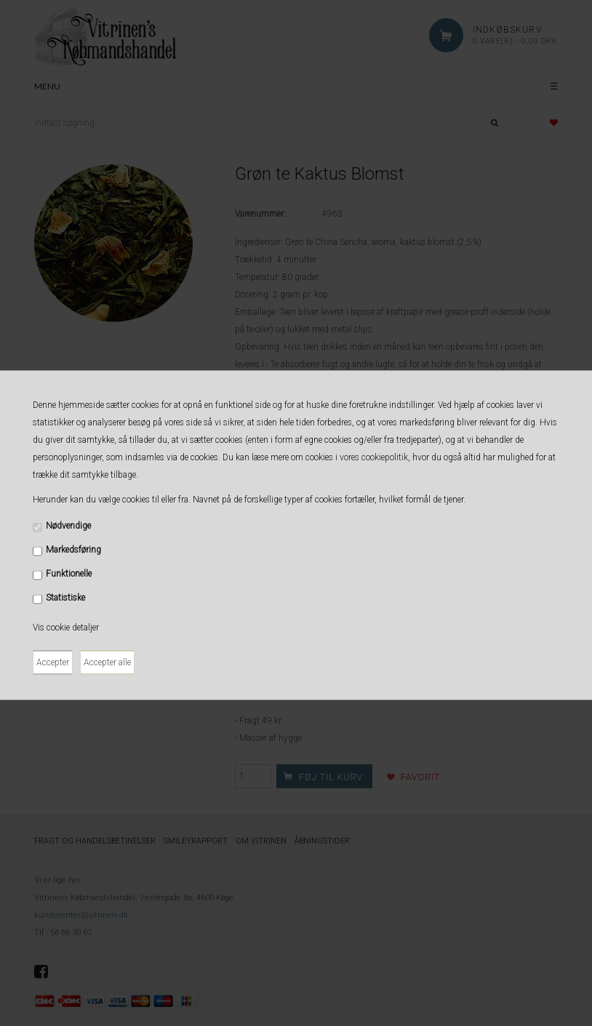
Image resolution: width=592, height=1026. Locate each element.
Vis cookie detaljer (66, 627)
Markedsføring (73, 549)
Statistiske (65, 597)
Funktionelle (69, 573)
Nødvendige (68, 525)
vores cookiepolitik (374, 457)
